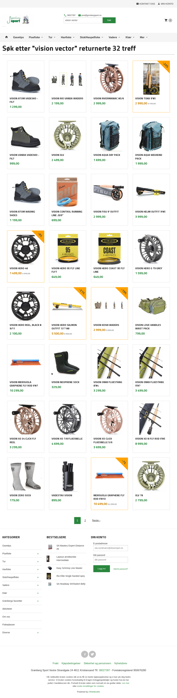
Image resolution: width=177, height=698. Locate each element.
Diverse (6, 632)
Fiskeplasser (8, 624)
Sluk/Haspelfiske (90, 37)
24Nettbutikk (94, 692)
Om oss (6, 616)
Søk (109, 20)
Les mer (125, 683)
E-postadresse (100, 543)
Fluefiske (34, 37)
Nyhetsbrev (120, 663)
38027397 (70, 15)
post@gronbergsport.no (90, 15)
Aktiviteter (7, 609)
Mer (142, 37)
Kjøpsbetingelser (71, 663)
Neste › (96, 520)
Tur (50, 37)
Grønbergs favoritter (12, 601)
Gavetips (18, 37)
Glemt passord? (120, 569)
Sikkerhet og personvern (97, 663)
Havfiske (66, 37)
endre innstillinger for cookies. (90, 686)
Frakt (55, 663)
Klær (128, 37)
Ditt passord (99, 555)
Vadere (113, 37)
